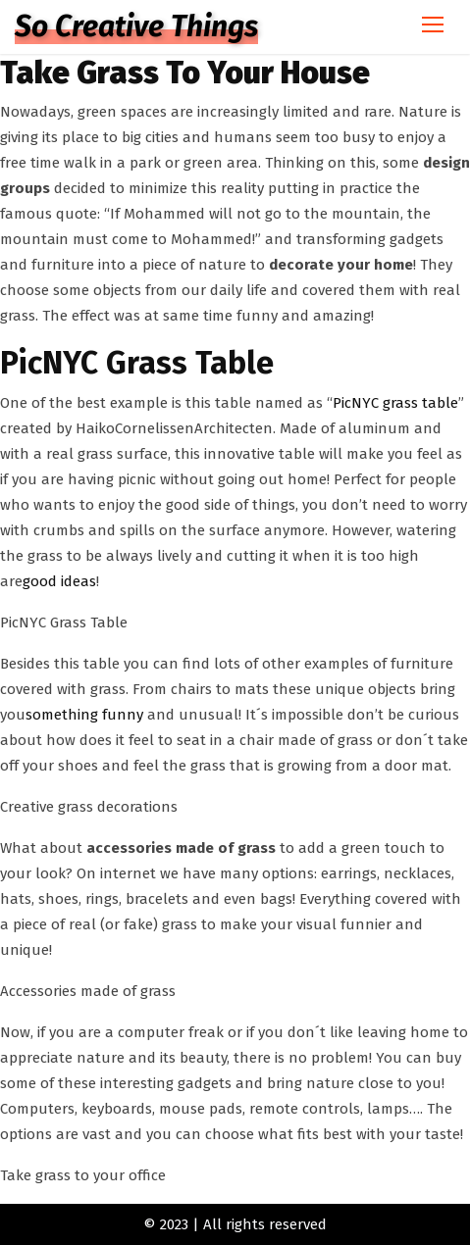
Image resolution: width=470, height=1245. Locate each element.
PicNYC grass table (395, 403)
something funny (84, 714)
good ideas (59, 581)
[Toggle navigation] (432, 27)
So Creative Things (136, 26)
